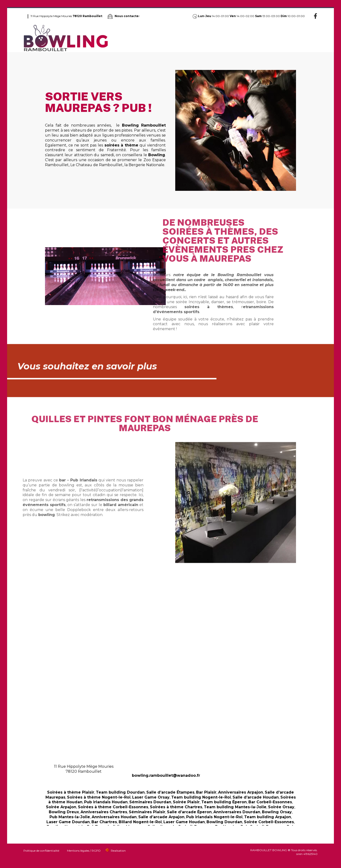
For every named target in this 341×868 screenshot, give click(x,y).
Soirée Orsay (281, 807)
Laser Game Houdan (184, 822)
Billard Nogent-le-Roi (140, 822)
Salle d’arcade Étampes (170, 792)
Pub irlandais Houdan (106, 802)
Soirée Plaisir (186, 802)
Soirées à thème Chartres (176, 807)
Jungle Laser (188, 38)
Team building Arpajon (267, 817)
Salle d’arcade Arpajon (161, 817)
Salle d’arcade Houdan (256, 797)
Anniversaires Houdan (114, 817)
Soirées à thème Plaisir (70, 792)
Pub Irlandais (163, 38)
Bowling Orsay (277, 812)
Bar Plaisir (206, 792)
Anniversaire (240, 38)
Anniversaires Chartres (104, 812)
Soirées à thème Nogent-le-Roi (98, 797)
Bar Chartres (104, 822)
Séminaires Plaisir (147, 812)
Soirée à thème (215, 38)
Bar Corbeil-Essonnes (270, 802)
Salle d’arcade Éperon (189, 812)
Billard (280, 38)
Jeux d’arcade (301, 38)
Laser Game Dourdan (68, 822)
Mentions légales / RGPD (84, 850)
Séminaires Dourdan (150, 802)
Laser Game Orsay (151, 797)
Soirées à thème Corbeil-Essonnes (113, 807)
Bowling (142, 38)
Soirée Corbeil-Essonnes (269, 822)
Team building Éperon (224, 802)
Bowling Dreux (64, 812)
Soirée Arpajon (61, 807)
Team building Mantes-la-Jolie (235, 807)
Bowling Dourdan (224, 822)
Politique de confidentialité (41, 850)
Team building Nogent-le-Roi (201, 797)
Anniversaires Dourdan (236, 812)
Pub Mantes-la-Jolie (69, 817)
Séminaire (263, 38)
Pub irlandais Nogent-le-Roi (214, 817)
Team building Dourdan (120, 792)
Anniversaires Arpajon (240, 792)
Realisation (118, 850)
